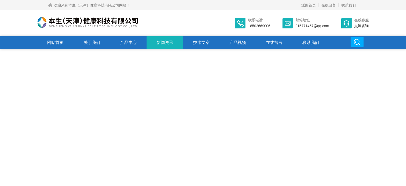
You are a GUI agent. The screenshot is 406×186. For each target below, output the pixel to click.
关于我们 (92, 42)
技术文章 (201, 42)
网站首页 (55, 42)
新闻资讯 (165, 42)
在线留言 (328, 5)
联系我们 (348, 5)
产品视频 (237, 42)
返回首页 (308, 5)
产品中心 (128, 42)
